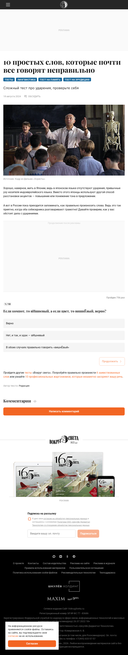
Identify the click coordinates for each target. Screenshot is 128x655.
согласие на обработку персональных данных (65, 518)
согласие (13, 635)
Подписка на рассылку (42, 513)
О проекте (18, 563)
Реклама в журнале (104, 563)
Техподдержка (107, 572)
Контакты (33, 563)
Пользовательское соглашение (86, 568)
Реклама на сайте (80, 563)
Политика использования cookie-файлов (35, 572)
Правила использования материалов (44, 568)
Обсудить (32, 96)
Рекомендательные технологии (78, 572)
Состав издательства (54, 563)
